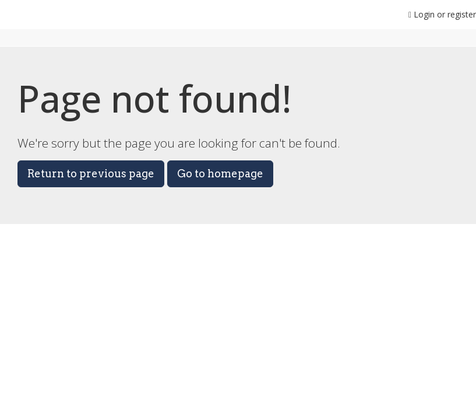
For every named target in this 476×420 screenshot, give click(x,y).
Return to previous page (90, 173)
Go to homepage (220, 173)
